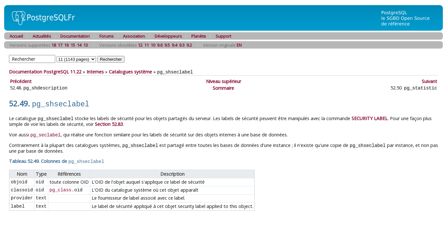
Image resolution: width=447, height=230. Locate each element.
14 (79, 45)
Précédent (21, 81)
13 (85, 45)
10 (153, 45)
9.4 (174, 45)
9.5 (167, 45)
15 (73, 45)
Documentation (75, 36)
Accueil (16, 36)
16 (66, 45)
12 (140, 45)
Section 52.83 (109, 122)
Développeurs (168, 36)
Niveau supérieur (223, 81)
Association (134, 36)
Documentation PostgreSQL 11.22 (45, 72)
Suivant (429, 81)
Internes (95, 72)
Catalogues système (130, 72)
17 (60, 45)
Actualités (42, 36)
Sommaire (223, 87)
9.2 (189, 45)
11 (146, 45)
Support (223, 36)
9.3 (182, 45)
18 (53, 45)
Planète (198, 36)
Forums (106, 36)
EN (239, 45)
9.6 (160, 45)
